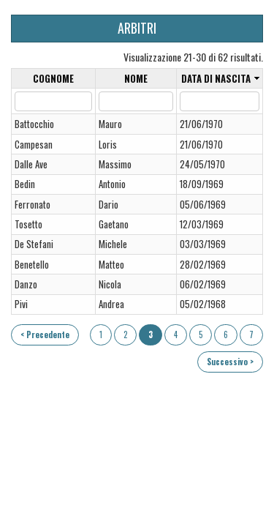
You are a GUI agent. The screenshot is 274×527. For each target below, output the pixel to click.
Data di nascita (216, 79)
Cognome (53, 79)
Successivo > (230, 361)
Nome (136, 79)
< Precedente (44, 334)
